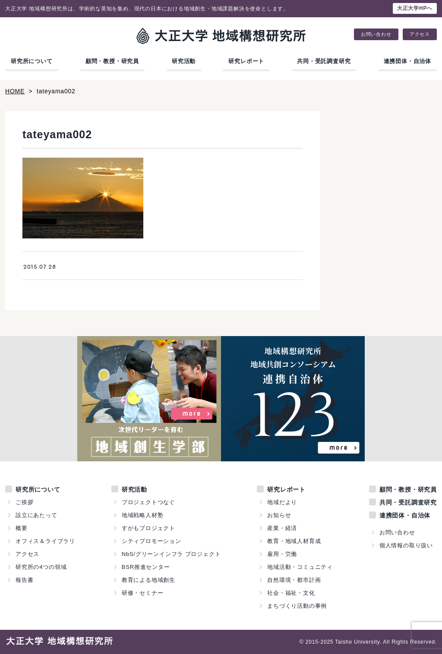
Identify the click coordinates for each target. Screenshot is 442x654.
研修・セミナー (143, 593)
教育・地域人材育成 (294, 541)
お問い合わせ (376, 34)
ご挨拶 (24, 502)
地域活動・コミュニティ (300, 567)
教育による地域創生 (148, 580)
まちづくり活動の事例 (297, 606)
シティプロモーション (151, 541)
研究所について (32, 61)
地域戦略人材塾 (143, 515)
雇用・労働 (282, 554)
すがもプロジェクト (148, 528)
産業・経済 (282, 528)
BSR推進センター (146, 567)
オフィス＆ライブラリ (45, 541)
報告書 (24, 580)
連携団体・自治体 (407, 61)
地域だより (282, 502)
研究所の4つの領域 (41, 567)
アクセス (420, 34)
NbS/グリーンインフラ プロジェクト (171, 554)
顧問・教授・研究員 (112, 61)
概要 (22, 528)
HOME (15, 91)
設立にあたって (36, 515)
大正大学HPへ (415, 8)
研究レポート (246, 61)
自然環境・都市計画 (294, 580)
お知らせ (279, 515)
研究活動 (184, 61)
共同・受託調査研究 (323, 61)
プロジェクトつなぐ (148, 502)
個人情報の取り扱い (406, 545)
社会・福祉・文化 (291, 593)
